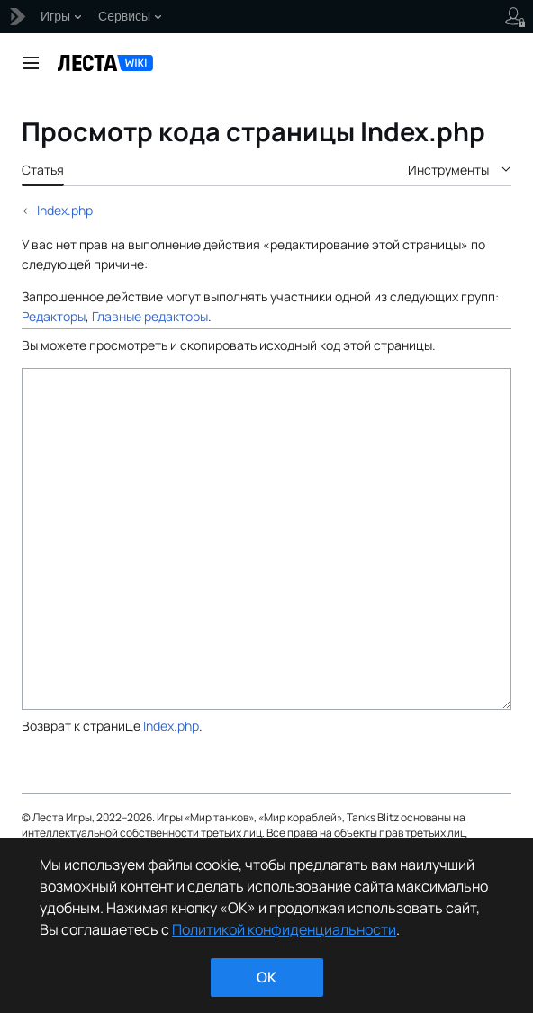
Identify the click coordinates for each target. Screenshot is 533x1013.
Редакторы (54, 316)
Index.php (65, 210)
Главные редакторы (150, 316)
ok (266, 977)
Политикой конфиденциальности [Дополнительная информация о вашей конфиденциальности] (284, 929)
